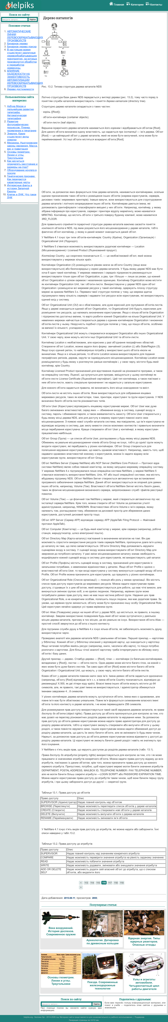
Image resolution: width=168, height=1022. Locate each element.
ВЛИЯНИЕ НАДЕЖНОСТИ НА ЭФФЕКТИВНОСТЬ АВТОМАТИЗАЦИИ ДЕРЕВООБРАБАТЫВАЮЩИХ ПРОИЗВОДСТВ (25, 79)
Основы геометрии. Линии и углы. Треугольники (18, 154)
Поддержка (139, 1017)
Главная (119, 4)
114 (92, 882)
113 (86, 882)
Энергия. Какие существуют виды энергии (18, 136)
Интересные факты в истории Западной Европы (19, 188)
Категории (137, 4)
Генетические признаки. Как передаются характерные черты (21, 179)
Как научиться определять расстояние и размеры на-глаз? (22, 164)
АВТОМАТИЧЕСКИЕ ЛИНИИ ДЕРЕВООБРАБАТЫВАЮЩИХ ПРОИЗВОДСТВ (25, 36)
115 (98, 882)
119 (121, 882)
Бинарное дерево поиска (21, 46)
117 (110, 882)
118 (116, 882)
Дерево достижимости (20, 89)
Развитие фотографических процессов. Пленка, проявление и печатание (21, 126)
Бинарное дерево (17, 43)
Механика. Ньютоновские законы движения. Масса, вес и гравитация (22, 145)
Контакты (156, 4)
